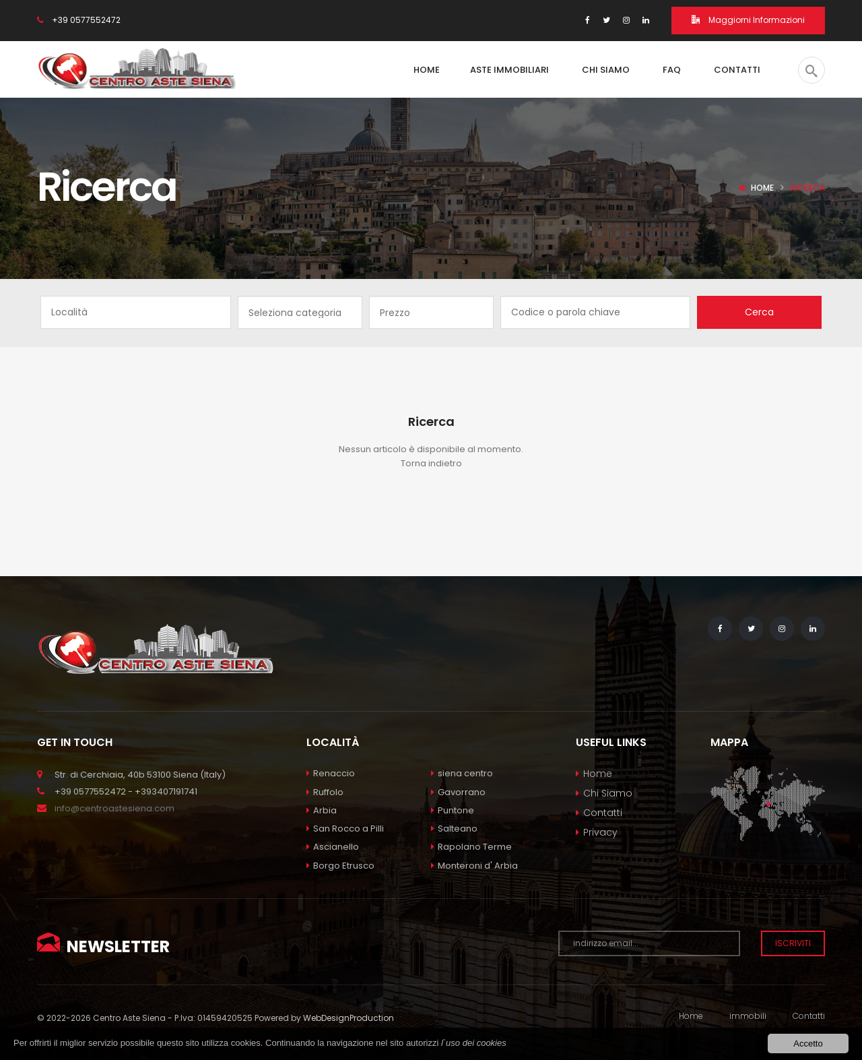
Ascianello (332, 846)
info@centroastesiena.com (114, 808)
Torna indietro (431, 463)
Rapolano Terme (471, 846)
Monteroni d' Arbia (474, 865)
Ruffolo (324, 792)
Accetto (807, 1043)
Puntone (452, 810)
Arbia (321, 810)
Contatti (602, 812)
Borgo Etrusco (340, 865)
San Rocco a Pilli (345, 828)
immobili (747, 1016)
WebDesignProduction (348, 1018)
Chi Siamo (607, 793)
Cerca (759, 312)
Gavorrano (458, 792)
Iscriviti (793, 943)
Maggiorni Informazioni (748, 20)
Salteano (454, 828)
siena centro (462, 773)
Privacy (600, 832)
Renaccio (330, 773)
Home (762, 187)
